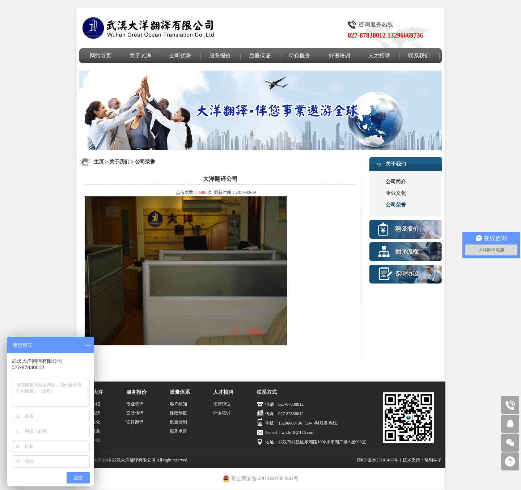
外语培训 (339, 56)
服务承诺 (178, 431)
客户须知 (178, 403)
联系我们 (419, 56)
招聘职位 (221, 403)
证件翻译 (135, 422)
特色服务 (299, 56)
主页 (99, 162)
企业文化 (396, 193)
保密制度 (178, 413)
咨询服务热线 (376, 24)
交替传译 (135, 413)
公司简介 (396, 181)
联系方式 (267, 392)
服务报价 (220, 56)
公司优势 (180, 56)
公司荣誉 (145, 162)
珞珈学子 (433, 460)
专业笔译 (135, 403)
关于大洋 (140, 56)
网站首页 (100, 56)
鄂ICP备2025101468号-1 (379, 460)
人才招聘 (379, 56)
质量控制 (178, 422)
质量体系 (180, 392)
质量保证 (260, 56)
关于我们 (119, 162)
